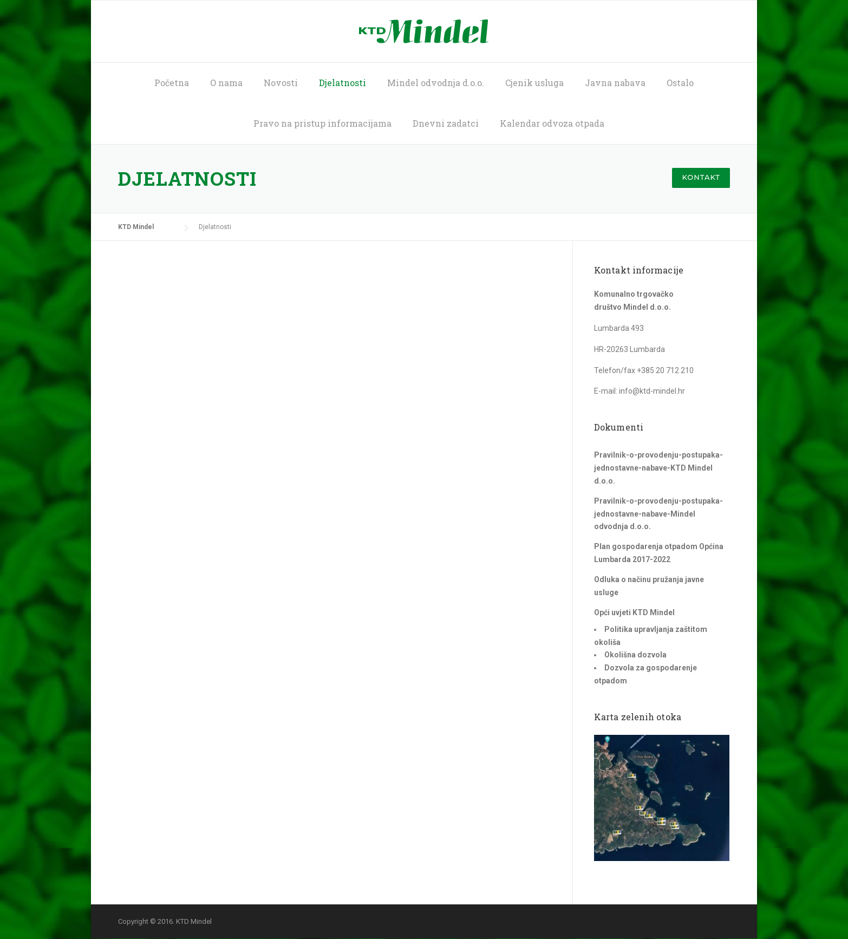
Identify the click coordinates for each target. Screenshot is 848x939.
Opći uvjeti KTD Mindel (634, 612)
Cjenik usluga (534, 82)
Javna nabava (615, 82)
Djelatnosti (342, 82)
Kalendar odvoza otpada (552, 123)
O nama (226, 82)
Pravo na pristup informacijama (322, 123)
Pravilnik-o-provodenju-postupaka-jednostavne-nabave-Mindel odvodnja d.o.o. (658, 514)
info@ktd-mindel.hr (652, 391)
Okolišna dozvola (635, 654)
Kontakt (701, 177)
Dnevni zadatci (446, 123)
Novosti (281, 82)
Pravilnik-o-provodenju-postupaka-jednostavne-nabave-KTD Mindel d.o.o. (658, 468)
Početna (171, 82)
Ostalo (680, 82)
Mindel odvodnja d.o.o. (435, 82)
